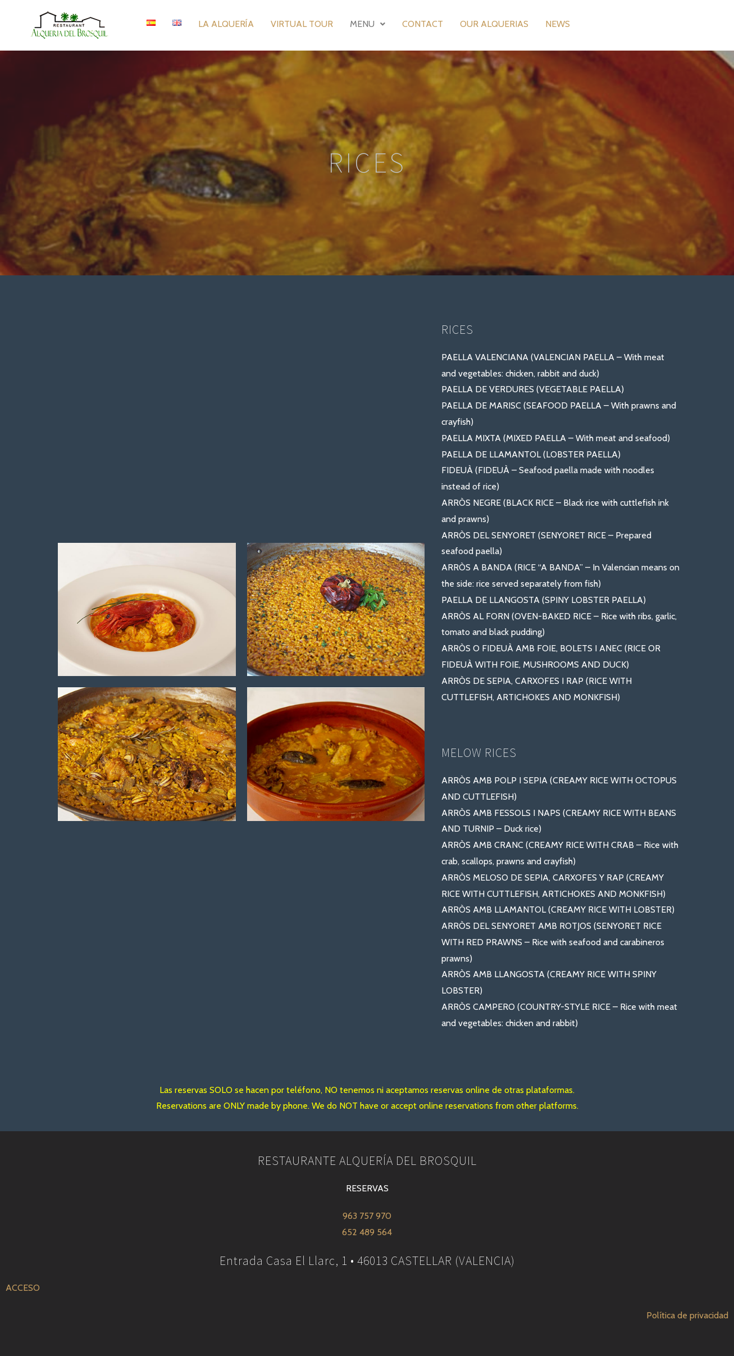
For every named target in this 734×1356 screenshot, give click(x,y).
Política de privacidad (687, 1315)
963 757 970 (367, 1215)
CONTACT (422, 24)
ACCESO (23, 1287)
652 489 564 (367, 1232)
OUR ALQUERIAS (494, 24)
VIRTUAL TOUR (302, 24)
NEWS (557, 24)
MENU (367, 24)
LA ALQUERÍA (226, 24)
